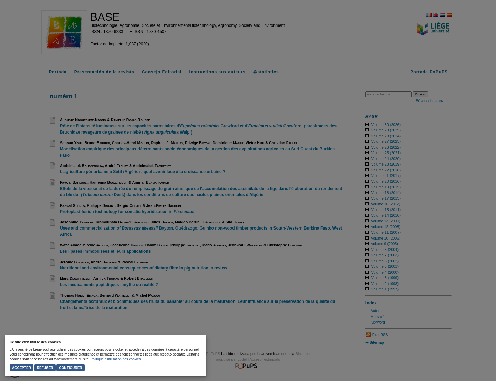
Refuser (45, 368)
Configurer (70, 368)
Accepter (21, 368)
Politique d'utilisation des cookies (116, 359)
